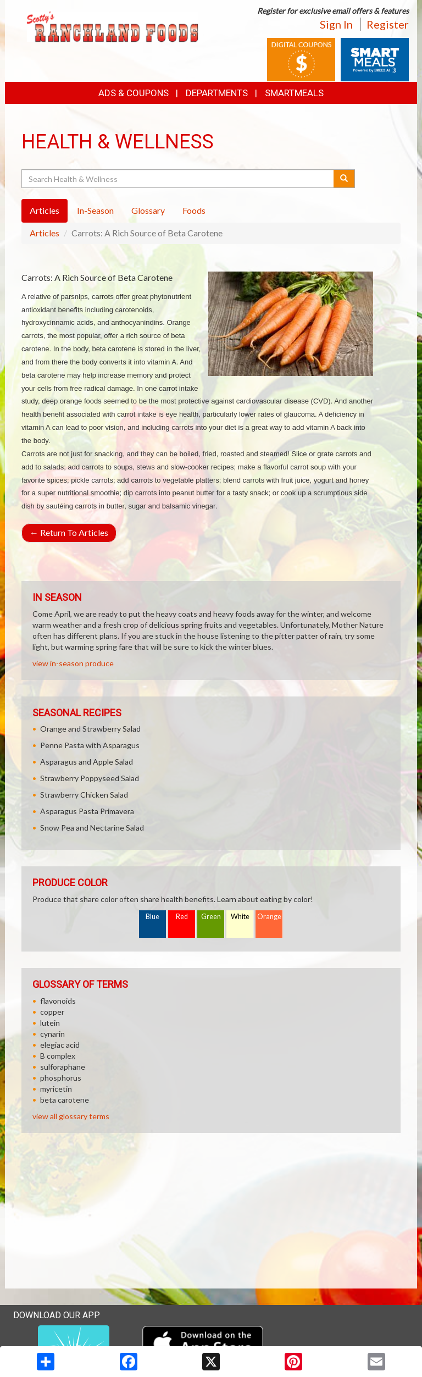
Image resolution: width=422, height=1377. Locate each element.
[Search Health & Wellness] (178, 178)
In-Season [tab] (95, 210)
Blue (152, 917)
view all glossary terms (70, 1116)
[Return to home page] (112, 25)
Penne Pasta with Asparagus (90, 745)
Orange (269, 917)
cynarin (52, 1033)
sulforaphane (62, 1066)
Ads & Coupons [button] (133, 92)
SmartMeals (294, 92)
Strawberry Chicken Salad (84, 794)
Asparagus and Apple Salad (86, 761)
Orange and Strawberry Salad (90, 728)
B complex (57, 1055)
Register (388, 24)
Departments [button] (217, 92)
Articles (44, 233)
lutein (50, 1022)
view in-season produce (73, 663)
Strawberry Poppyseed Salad (89, 778)
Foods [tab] (194, 210)
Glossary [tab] (148, 210)
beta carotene (64, 1099)
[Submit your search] (344, 178)
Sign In (336, 24)
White (240, 917)
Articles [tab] (44, 210)
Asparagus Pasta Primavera (87, 811)
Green (211, 917)
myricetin (56, 1088)
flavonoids (58, 1000)
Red (182, 917)
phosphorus (60, 1077)
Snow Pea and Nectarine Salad (92, 827)
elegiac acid (60, 1044)
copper (52, 1011)
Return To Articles (69, 532)
